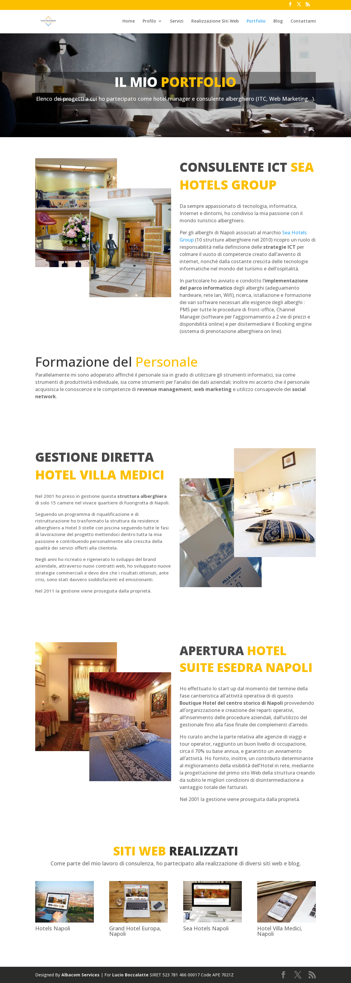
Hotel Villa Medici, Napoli (279, 931)
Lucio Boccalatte (130, 975)
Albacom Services (80, 975)
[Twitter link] (299, 6)
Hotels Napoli (52, 928)
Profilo (149, 21)
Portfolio (256, 21)
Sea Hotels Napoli (206, 928)
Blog (278, 21)
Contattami (303, 21)
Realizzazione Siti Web (215, 21)
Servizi (176, 21)
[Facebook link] (290, 6)
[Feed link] (308, 6)
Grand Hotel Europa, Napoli (135, 931)
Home (128, 21)
